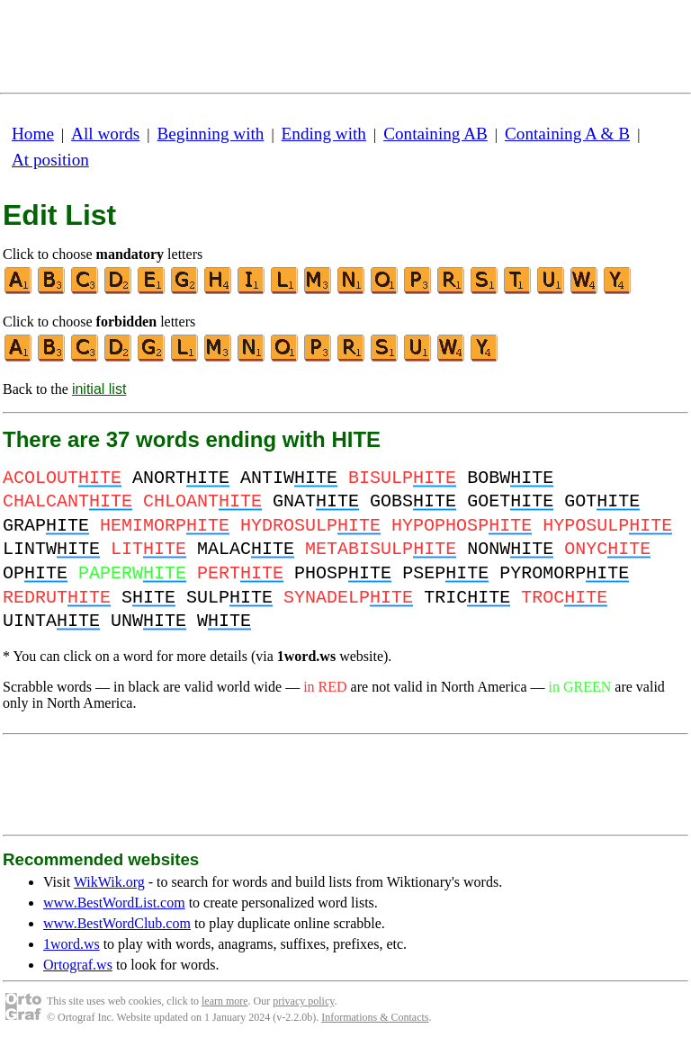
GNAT (316, 501)
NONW (510, 549)
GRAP (46, 526)
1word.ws (71, 944)
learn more (225, 1001)
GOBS (413, 501)
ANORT (180, 478)
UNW (148, 621)
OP (35, 573)
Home (33, 133)
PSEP (445, 573)
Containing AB (435, 133)
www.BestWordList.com (114, 902)
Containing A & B (567, 133)
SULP (229, 598)
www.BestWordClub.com (117, 923)
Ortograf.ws (77, 964)
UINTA (51, 621)
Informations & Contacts (374, 1017)
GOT (602, 501)
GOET (510, 501)
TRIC (467, 598)
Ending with (324, 133)
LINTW (51, 549)
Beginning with (211, 133)
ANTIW (288, 478)
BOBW (510, 478)
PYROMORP (564, 573)
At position (50, 159)
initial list (99, 389)
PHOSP (342, 573)
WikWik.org (109, 882)
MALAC (245, 549)
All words (105, 133)
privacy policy (303, 1001)
